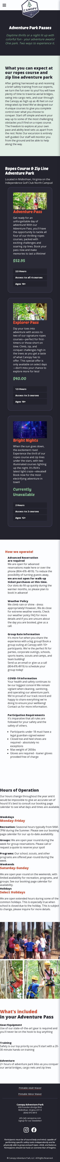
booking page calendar (34, 881)
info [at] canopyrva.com (30, 1118)
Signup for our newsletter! (30, 1120)
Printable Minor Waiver (30, 1094)
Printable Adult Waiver (30, 1087)
